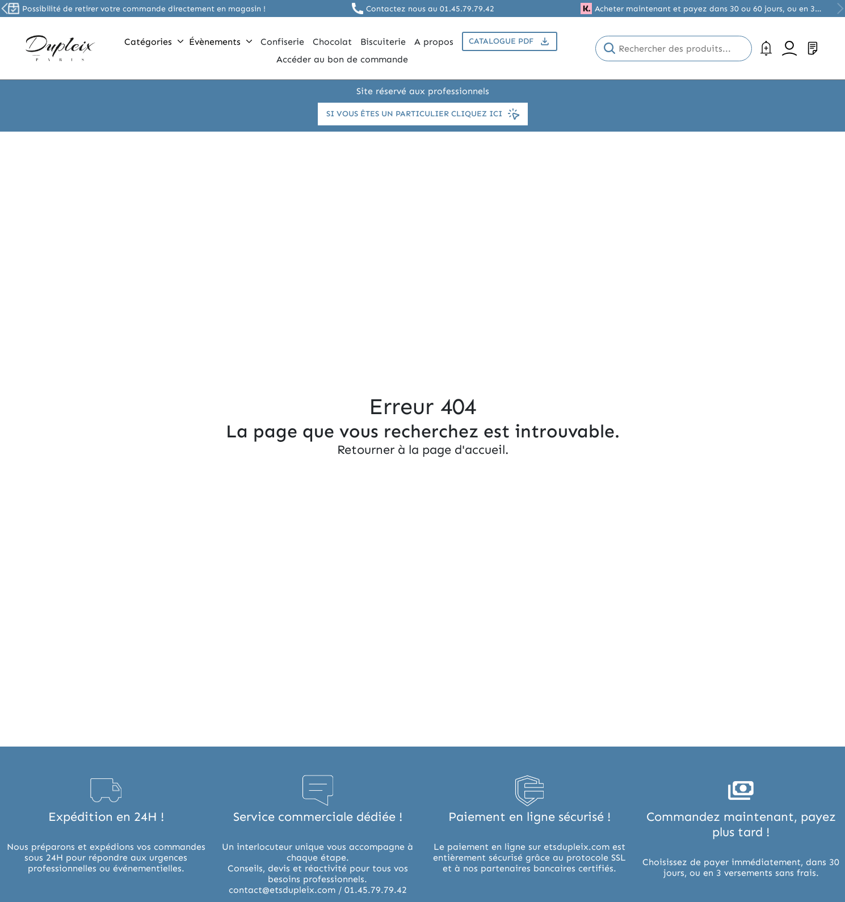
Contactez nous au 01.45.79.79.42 (430, 9)
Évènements (220, 41)
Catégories (153, 41)
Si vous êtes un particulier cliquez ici (422, 114)
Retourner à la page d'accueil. (422, 449)
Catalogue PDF (509, 41)
